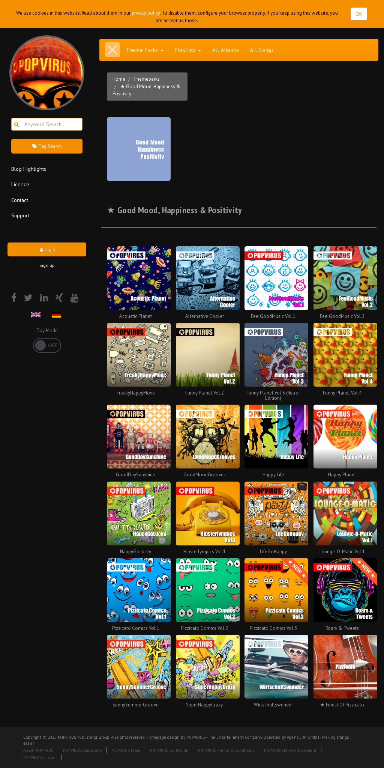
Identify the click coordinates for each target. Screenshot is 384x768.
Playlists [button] (188, 50)
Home (118, 79)
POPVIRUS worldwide (169, 750)
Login (47, 249)
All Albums (225, 50)
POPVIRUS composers (82, 750)
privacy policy (146, 13)
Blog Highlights (28, 168)
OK (359, 14)
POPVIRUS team (125, 750)
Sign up (47, 265)
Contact (19, 199)
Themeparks (146, 79)
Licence (20, 184)
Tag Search (47, 146)
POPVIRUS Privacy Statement (290, 750)
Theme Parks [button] (145, 50)
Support (20, 215)
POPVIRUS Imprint (40, 757)
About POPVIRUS (38, 750)
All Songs (262, 50)
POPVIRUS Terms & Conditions (226, 750)
